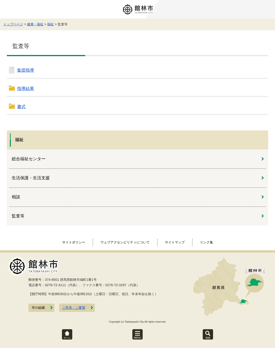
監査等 (18, 216)
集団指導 (25, 70)
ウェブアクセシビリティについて (125, 242)
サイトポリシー (73, 242)
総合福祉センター (29, 158)
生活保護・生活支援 (31, 178)
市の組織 (38, 307)
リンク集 (206, 242)
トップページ (13, 24)
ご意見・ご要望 (73, 307)
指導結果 (25, 88)
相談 (16, 197)
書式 (21, 106)
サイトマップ (175, 242)
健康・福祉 (35, 24)
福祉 (50, 24)
